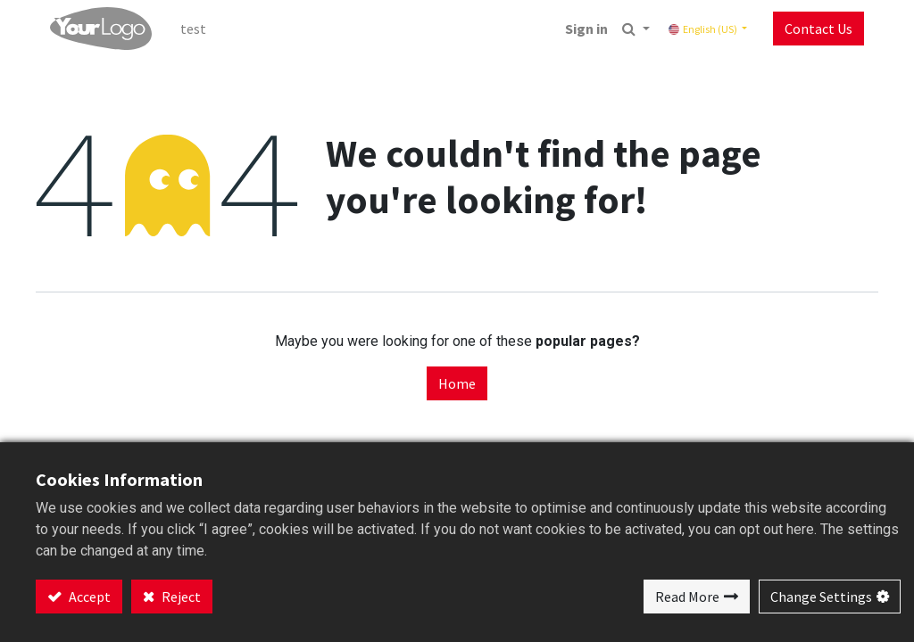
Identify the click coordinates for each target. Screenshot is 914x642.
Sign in (586, 28)
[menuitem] (193, 28)
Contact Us (818, 28)
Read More (687, 596)
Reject (180, 596)
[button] (635, 28)
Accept (88, 596)
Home (457, 383)
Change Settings (821, 596)
